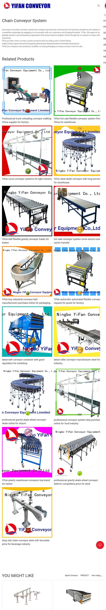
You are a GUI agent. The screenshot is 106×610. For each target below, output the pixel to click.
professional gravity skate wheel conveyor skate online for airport (24, 421)
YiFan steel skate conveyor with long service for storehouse (77, 180)
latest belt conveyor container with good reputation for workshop (23, 361)
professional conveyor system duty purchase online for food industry (77, 421)
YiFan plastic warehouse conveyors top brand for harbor (26, 482)
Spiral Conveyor (71, 575)
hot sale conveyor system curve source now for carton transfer (79, 241)
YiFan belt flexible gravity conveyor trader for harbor (25, 241)
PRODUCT (85, 575)
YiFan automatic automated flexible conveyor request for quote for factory (77, 301)
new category (97, 575)
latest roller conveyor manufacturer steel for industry (77, 361)
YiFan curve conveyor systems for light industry (27, 178)
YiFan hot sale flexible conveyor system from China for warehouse (77, 120)
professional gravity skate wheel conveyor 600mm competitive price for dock (76, 482)
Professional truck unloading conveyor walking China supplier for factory (26, 120)
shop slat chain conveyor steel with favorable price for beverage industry (25, 542)
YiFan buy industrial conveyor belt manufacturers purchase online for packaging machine (26, 301)
